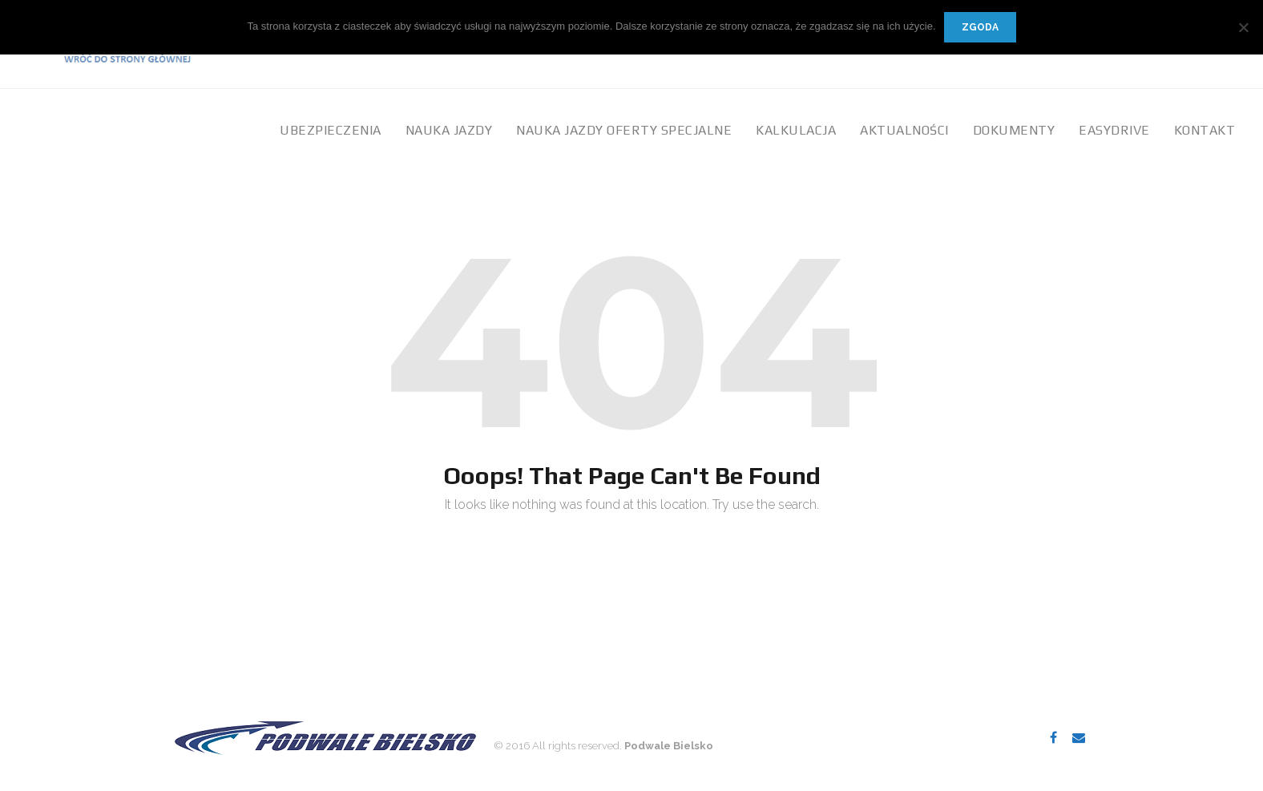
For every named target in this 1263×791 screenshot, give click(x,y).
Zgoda (980, 27)
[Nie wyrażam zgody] (1243, 27)
